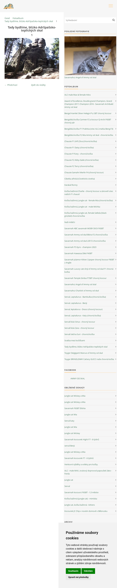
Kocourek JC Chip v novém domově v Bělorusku (85, 511)
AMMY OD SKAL (78, 378)
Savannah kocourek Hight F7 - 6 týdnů (81, 439)
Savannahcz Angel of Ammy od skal (80, 77)
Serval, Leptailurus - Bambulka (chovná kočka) (85, 296)
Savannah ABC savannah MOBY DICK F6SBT (84, 228)
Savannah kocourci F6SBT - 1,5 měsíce (81, 492)
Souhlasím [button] (73, 571)
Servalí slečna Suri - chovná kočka (79, 334)
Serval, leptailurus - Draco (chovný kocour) (83, 309)
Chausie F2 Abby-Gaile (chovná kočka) (81, 160)
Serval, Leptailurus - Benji (75, 303)
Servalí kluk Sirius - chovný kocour (79, 321)
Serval (67, 486)
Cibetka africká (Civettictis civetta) (79, 178)
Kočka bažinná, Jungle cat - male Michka (82, 206)
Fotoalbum (18, 18)
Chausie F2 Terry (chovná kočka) (78, 166)
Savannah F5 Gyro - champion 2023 (80, 247)
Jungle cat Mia (70, 414)
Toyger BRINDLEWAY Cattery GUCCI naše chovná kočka (89, 359)
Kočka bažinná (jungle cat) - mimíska (80, 498)
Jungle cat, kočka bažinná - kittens (79, 504)
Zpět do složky (38, 84)
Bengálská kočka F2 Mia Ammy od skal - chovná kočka (88, 135)
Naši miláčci (69, 222)
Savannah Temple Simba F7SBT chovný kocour (85, 278)
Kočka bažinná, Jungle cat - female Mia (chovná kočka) (88, 200)
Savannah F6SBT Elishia (74, 408)
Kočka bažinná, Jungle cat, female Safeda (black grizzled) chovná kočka (85, 214)
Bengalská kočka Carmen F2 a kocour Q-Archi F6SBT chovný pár (87, 121)
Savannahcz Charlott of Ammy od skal (81, 290)
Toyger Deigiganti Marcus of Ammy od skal (83, 353)
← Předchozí (11, 84)
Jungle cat (68, 480)
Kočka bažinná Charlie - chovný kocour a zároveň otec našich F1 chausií (88, 193)
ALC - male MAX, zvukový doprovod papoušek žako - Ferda (88, 472)
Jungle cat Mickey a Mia (74, 395)
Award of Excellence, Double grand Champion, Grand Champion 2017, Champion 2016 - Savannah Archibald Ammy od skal (88, 104)
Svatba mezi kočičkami (74, 340)
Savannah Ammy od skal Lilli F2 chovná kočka (85, 240)
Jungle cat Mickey (72, 433)
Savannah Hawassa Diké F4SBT (78, 253)
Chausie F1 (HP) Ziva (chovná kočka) (80, 141)
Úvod (7, 18)
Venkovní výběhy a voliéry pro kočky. (81, 464)
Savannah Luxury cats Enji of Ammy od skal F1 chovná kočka (88, 270)
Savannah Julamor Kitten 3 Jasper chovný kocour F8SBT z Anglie (89, 261)
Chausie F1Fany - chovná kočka (78, 153)
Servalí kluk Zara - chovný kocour (79, 328)
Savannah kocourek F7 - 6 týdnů (79, 458)
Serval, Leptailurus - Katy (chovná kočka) (82, 315)
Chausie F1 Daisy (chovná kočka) (79, 147)
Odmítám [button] (88, 571)
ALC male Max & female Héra (77, 94)
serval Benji (69, 445)
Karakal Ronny (71, 185)
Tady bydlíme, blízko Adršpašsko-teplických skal (29, 21)
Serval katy (69, 420)
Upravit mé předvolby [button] (78, 577)
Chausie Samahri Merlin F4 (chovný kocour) (84, 172)
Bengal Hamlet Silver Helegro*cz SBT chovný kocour (87, 113)
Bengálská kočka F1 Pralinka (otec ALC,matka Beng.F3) (88, 128)
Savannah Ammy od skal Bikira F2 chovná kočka (86, 234)
